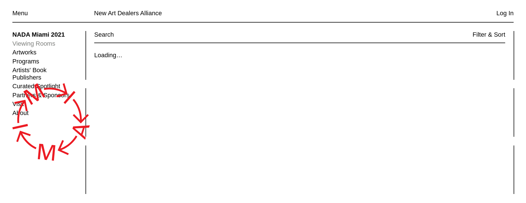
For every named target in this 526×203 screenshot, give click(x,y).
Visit (18, 103)
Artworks (24, 52)
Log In (505, 13)
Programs (25, 61)
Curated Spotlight (36, 86)
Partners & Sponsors (40, 95)
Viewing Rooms (33, 43)
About (20, 112)
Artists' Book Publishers (29, 74)
